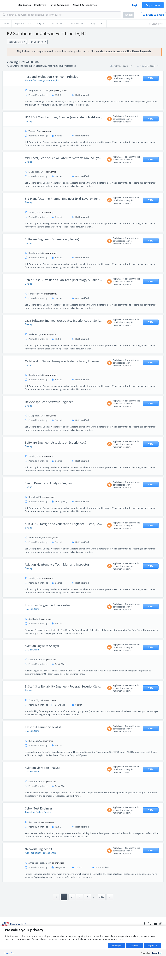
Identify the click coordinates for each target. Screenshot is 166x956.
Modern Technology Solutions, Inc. (42, 80)
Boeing (28, 121)
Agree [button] (134, 945)
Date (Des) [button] (152, 66)
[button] (41, 23)
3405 (101, 896)
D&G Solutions (32, 608)
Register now (153, 5)
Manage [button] (116, 945)
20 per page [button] (124, 66)
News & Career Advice (85, 5)
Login (135, 5)
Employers (40, 5)
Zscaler (28, 690)
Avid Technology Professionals (40, 852)
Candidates (24, 5)
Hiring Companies (59, 5)
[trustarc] (156, 953)
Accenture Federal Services (39, 812)
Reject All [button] (153, 945)
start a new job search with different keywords (125, 51)
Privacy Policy (9, 953)
